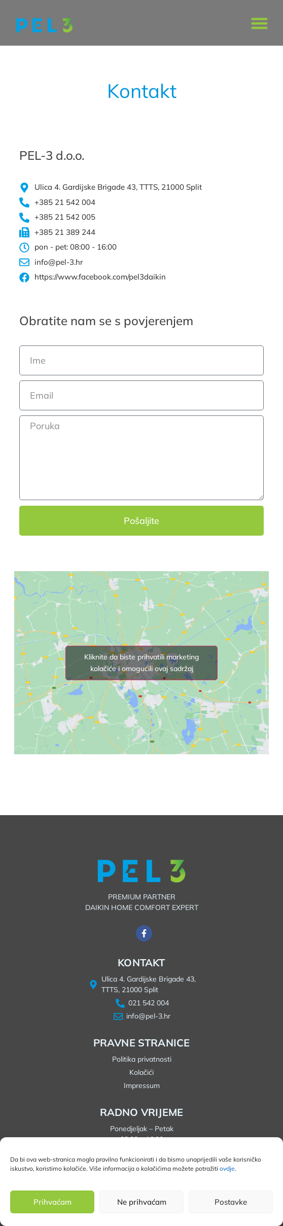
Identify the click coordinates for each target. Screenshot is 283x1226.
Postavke (231, 1202)
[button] (259, 23)
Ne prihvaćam (141, 1202)
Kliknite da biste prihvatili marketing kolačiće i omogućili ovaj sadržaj (141, 662)
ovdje (227, 1168)
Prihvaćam (52, 1202)
